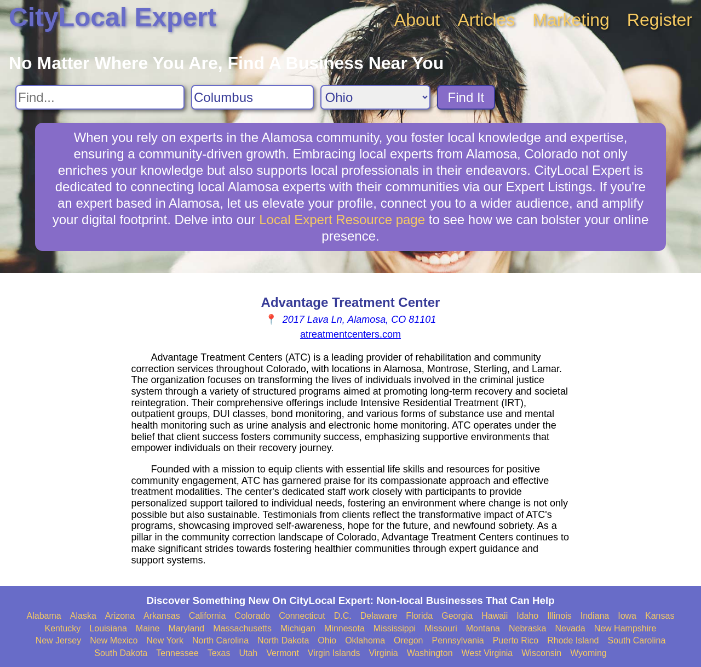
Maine (148, 628)
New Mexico (113, 640)
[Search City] (252, 97)
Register (659, 20)
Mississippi (395, 628)
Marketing (571, 20)
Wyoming (588, 653)
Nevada (570, 628)
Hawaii (494, 615)
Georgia (457, 615)
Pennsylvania (458, 640)
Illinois (559, 615)
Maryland (186, 628)
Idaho (527, 615)
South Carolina (637, 640)
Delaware (379, 615)
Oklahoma (365, 640)
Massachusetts (242, 628)
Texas (219, 653)
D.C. (343, 615)
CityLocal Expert (112, 17)
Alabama (44, 615)
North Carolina (220, 640)
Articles (486, 20)
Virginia (383, 653)
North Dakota (283, 640)
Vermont (282, 653)
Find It (466, 97)
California (207, 615)
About (417, 20)
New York (164, 640)
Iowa (627, 615)
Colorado (252, 615)
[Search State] (375, 97)
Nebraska (527, 628)
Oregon (408, 640)
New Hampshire (625, 628)
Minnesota (344, 628)
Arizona (120, 615)
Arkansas (161, 615)
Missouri (440, 628)
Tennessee (177, 653)
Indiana (595, 615)
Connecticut (302, 615)
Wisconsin (541, 653)
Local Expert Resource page (342, 219)
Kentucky (63, 628)
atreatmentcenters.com (350, 334)
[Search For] (100, 97)
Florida (419, 615)
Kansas (659, 615)
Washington (430, 653)
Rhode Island (573, 640)
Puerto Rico (516, 640)
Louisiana (108, 628)
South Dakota (120, 653)
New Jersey (59, 640)
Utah (248, 653)
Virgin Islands (334, 653)
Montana (483, 628)
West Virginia (487, 653)
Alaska (83, 615)
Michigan (297, 628)
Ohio (327, 640)
